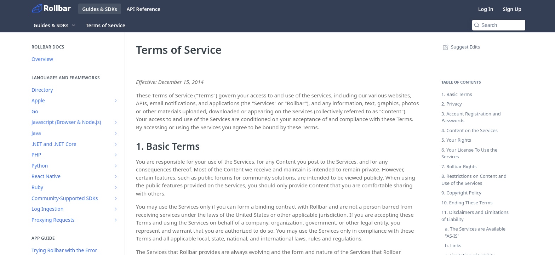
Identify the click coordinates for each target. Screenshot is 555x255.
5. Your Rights (456, 140)
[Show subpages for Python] (116, 166)
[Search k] (498, 25)
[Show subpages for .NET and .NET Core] (116, 144)
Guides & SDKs (99, 9)
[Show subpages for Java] (116, 133)
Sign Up (512, 9)
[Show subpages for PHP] (116, 155)
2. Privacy (451, 104)
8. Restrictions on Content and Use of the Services (474, 179)
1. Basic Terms (456, 94)
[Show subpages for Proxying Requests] (116, 220)
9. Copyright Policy (461, 192)
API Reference (144, 9)
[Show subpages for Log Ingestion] (116, 209)
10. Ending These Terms (467, 202)
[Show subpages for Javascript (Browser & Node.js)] (116, 122)
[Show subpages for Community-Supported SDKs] (116, 198)
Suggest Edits (460, 47)
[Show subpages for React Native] (116, 176)
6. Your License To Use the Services (469, 153)
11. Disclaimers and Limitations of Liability (475, 215)
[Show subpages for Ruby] (116, 187)
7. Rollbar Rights (458, 166)
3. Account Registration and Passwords (471, 117)
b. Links (453, 245)
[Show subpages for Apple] (116, 100)
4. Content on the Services (469, 130)
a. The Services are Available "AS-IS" (475, 232)
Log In (485, 9)
